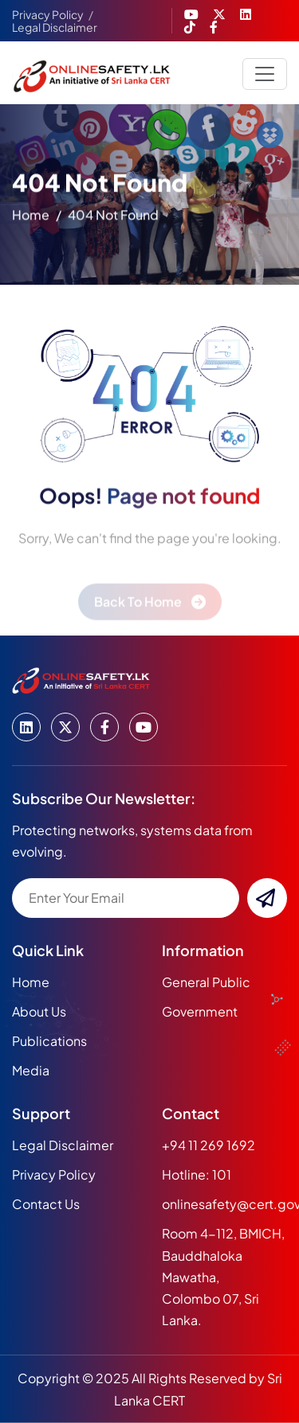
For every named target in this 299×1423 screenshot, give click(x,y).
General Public (206, 982)
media (30, 1070)
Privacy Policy (48, 14)
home (30, 217)
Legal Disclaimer (54, 27)
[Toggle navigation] (264, 74)
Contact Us (46, 1204)
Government (200, 1011)
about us (39, 1011)
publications (49, 1040)
